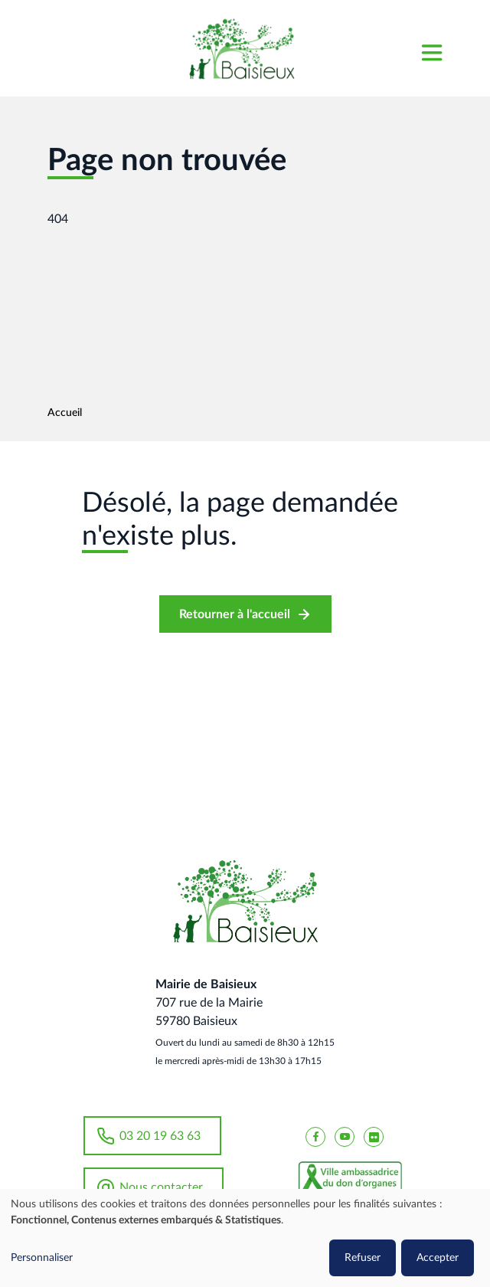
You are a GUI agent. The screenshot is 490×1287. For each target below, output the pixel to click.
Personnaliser (42, 1258)
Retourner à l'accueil (234, 614)
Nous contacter (161, 1187)
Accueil (64, 413)
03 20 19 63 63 (160, 1136)
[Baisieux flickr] (374, 1136)
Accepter (437, 1258)
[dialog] (245, 1238)
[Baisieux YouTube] (344, 1136)
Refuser (363, 1258)
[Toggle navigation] (431, 48)
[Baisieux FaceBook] (315, 1136)
